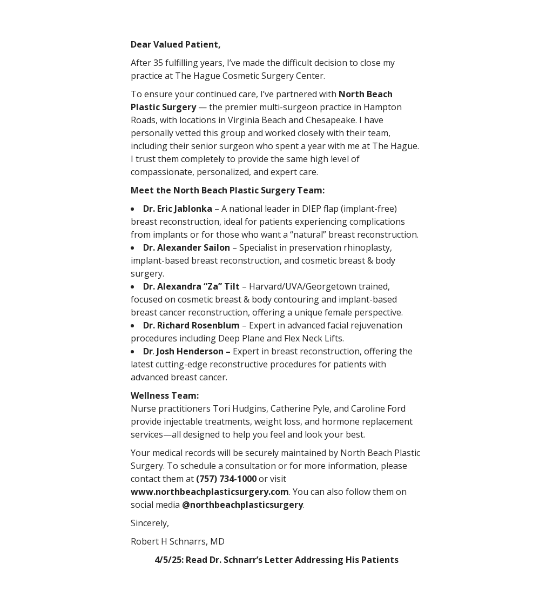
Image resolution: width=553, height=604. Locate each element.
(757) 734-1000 (226, 479)
